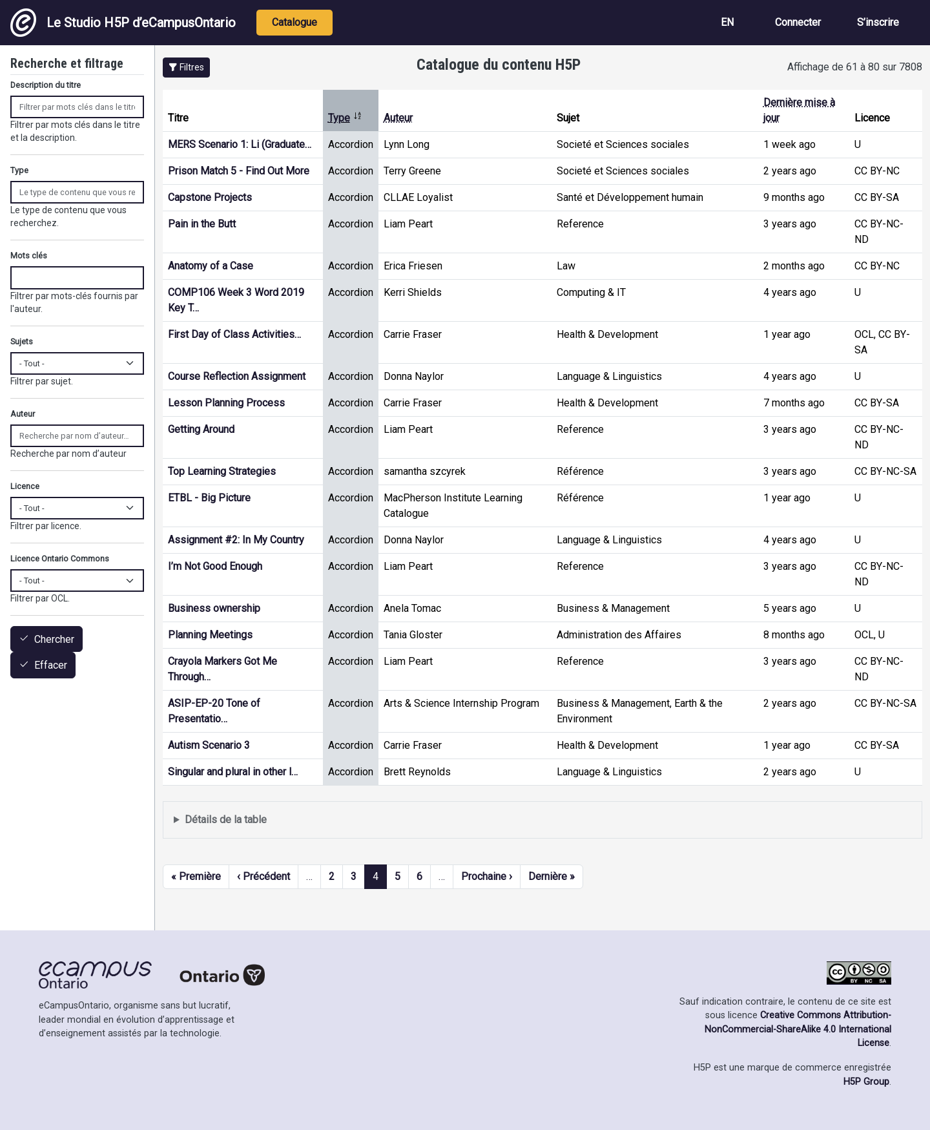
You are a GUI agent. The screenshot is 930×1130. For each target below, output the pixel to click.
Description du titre (45, 85)
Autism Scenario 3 (209, 745)
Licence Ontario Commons (59, 558)
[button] (186, 68)
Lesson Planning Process (226, 403)
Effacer (50, 666)
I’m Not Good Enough (215, 566)
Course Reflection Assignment (236, 376)
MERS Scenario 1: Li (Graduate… (239, 144)
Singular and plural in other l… (233, 772)
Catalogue (294, 22)
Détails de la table (226, 819)
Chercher (54, 639)
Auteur (398, 118)
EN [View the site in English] (727, 22)
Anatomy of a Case (210, 266)
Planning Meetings (210, 635)
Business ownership (214, 608)
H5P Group (866, 1081)
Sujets (21, 341)
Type (345, 118)
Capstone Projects (210, 197)
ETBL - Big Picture (209, 498)
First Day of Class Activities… (234, 334)
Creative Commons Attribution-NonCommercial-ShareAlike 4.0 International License (798, 1029)
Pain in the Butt (202, 224)
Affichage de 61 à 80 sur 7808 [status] (854, 67)
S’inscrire (878, 22)
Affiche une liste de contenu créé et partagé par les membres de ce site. (542, 820)
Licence (24, 486)
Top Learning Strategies (222, 471)
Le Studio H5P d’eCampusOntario (123, 22)
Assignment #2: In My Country (236, 540)
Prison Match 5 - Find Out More (238, 171)
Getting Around (201, 429)
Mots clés (28, 255)
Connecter (798, 22)
